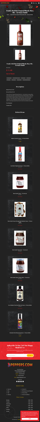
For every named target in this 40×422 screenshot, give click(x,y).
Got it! (30, 418)
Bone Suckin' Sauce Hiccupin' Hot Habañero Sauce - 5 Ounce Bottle (20, 222)
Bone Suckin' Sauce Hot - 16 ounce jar (20, 249)
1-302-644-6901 (21, 375)
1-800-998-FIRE (21, 373)
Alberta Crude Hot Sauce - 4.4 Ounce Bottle (20, 138)
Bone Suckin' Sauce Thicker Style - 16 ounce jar (20, 277)
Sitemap (9, 394)
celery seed (13, 79)
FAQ (8, 392)
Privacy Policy (24, 392)
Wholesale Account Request (27, 391)
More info (23, 416)
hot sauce (8, 79)
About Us (9, 389)
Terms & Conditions (26, 394)
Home (8, 14)
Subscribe (30, 355)
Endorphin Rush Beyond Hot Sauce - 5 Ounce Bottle (20, 332)
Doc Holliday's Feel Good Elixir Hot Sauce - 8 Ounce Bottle (20, 305)
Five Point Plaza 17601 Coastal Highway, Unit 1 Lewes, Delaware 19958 (20, 371)
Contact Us (24, 389)
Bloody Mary (19, 79)
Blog (8, 391)
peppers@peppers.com (21, 377)
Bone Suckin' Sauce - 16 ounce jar (20, 193)
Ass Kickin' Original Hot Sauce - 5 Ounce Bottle (20, 165)
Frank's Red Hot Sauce (26, 79)
